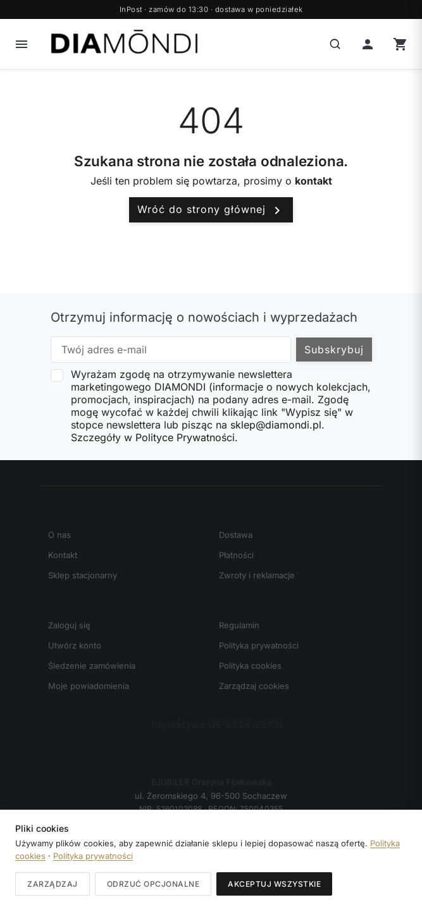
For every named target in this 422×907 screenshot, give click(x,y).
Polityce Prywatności (185, 437)
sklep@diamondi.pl (275, 424)
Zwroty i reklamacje (257, 575)
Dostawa (235, 535)
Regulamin (239, 625)
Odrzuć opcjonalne (153, 884)
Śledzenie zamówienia (91, 665)
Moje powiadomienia (88, 686)
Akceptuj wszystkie (274, 884)
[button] (21, 44)
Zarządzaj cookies (254, 686)
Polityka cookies (250, 665)
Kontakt (62, 555)
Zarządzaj (52, 884)
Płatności (236, 555)
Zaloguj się (69, 625)
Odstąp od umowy (99, 724)
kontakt (313, 180)
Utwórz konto (74, 645)
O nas (59, 535)
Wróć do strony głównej (211, 210)
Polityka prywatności (259, 645)
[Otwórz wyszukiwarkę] (335, 44)
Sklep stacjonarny (82, 575)
